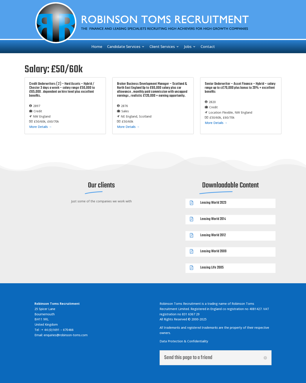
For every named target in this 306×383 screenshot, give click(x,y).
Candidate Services (123, 47)
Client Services (162, 47)
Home (96, 47)
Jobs (187, 47)
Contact (208, 47)
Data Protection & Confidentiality (184, 341)
